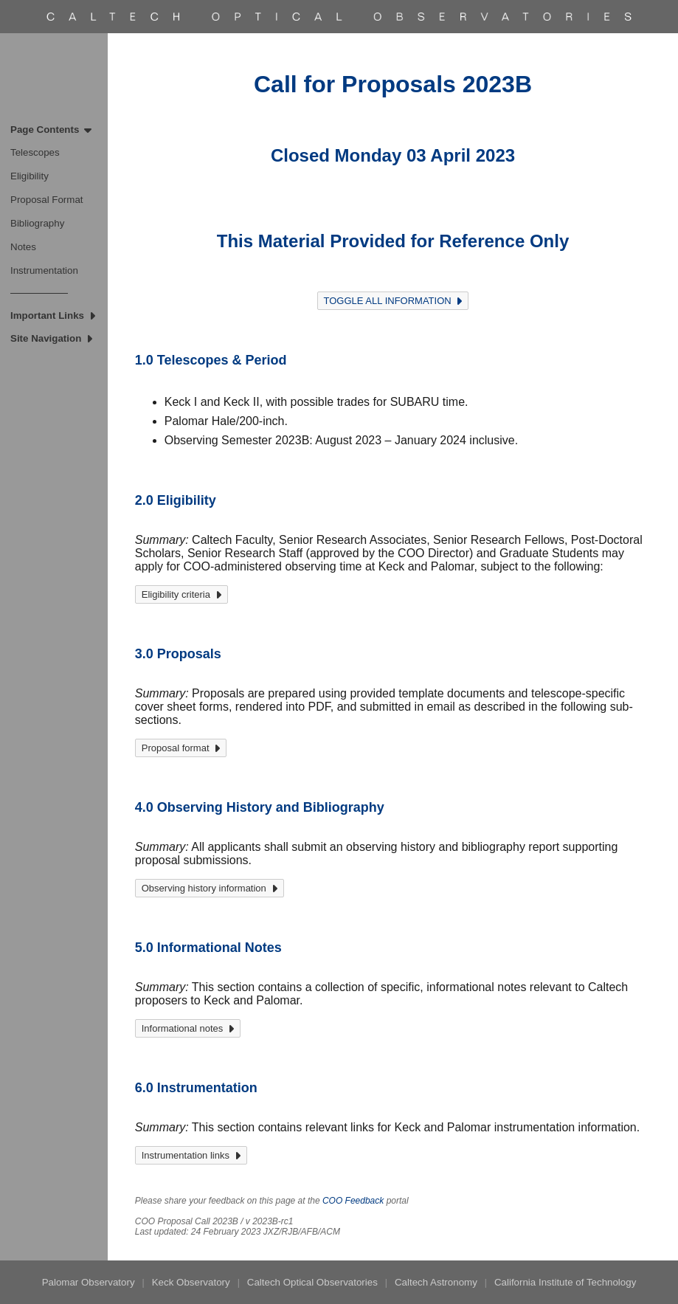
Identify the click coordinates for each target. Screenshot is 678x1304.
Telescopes (35, 152)
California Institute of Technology (565, 1282)
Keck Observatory (191, 1282)
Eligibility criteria (181, 594)
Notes (23, 246)
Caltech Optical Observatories (312, 1282)
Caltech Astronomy (436, 1282)
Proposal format (181, 747)
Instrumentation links (191, 1155)
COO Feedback (353, 1201)
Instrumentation (44, 270)
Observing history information (209, 888)
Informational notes (188, 1028)
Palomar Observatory (88, 1282)
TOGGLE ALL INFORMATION (393, 300)
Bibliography (37, 223)
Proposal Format (46, 199)
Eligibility (29, 176)
